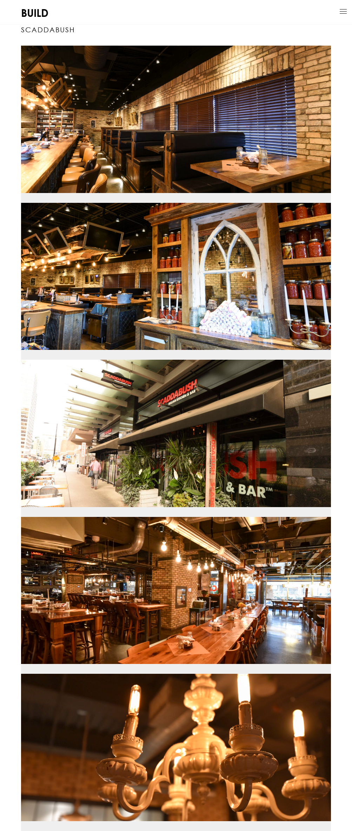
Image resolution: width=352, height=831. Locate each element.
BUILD (34, 12)
